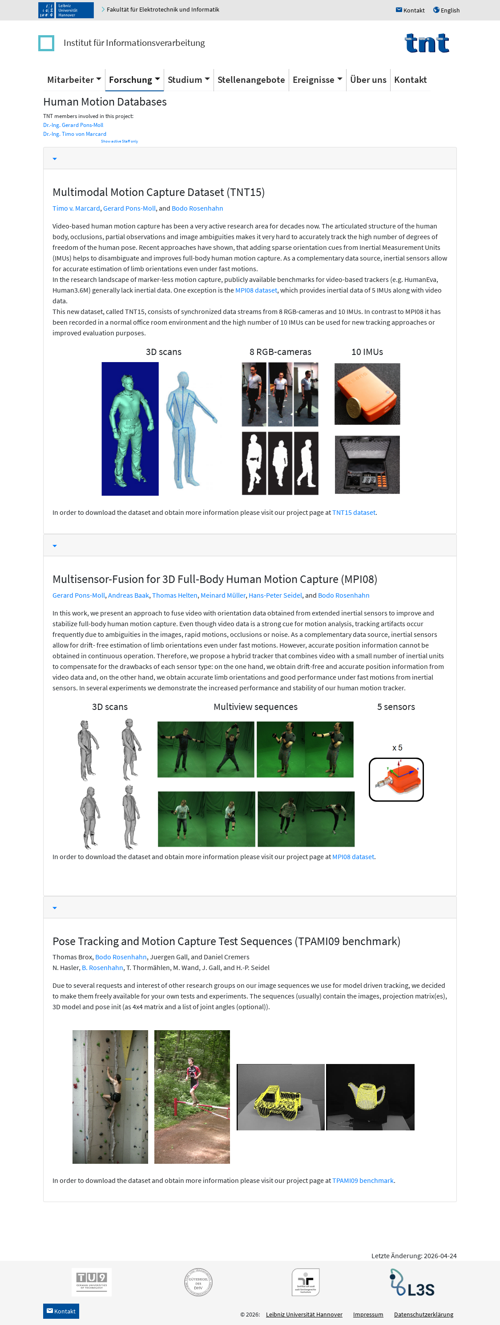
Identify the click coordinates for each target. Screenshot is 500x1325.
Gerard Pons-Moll (129, 208)
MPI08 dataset (256, 289)
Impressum (368, 1314)
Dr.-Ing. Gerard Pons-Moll (73, 125)
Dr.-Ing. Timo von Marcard (74, 134)
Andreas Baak (128, 595)
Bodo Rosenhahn (197, 208)
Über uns (368, 79)
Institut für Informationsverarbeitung (134, 43)
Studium (185, 79)
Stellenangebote (251, 79)
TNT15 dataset (353, 512)
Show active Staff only (119, 141)
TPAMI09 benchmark (363, 1180)
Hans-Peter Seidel (275, 595)
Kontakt (410, 79)
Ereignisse (314, 79)
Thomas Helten (175, 595)
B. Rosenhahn (102, 967)
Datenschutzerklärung (423, 1314)
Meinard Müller (223, 595)
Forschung (130, 79)
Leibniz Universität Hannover (304, 1314)
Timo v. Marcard (76, 208)
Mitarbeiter (70, 79)
